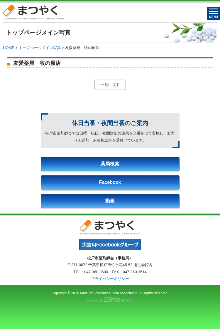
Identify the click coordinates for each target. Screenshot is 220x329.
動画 (110, 200)
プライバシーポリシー (110, 278)
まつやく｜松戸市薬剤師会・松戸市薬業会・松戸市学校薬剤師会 (33, 11)
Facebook (110, 182)
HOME (8, 48)
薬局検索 (110, 163)
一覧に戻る (110, 85)
